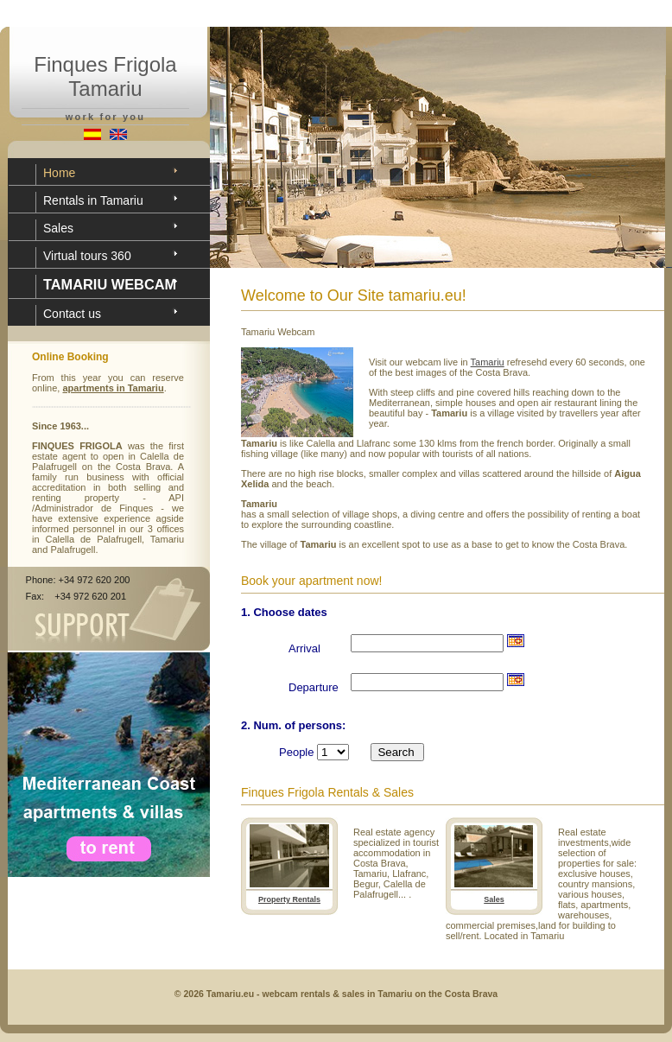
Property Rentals (289, 899)
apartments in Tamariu (112, 388)
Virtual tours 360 (87, 256)
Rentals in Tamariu (93, 200)
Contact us (72, 314)
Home (59, 173)
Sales (58, 228)
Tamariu (487, 362)
